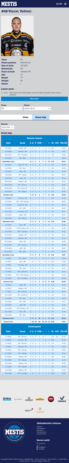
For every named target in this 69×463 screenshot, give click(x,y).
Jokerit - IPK (22, 148)
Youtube (41, 449)
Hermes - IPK (22, 151)
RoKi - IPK (23, 171)
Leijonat (39, 426)
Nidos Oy (47, 461)
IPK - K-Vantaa (22, 155)
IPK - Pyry (23, 168)
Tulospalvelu (41, 428)
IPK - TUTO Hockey (23, 201)
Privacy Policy (52, 459)
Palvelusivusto (41, 432)
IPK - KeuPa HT (22, 188)
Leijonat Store (41, 434)
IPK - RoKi (23, 158)
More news (34, 99)
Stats (25, 117)
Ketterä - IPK (23, 181)
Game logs (40, 117)
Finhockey (40, 430)
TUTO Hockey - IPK (23, 228)
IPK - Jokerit (22, 175)
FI (57, 4)
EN (61, 4)
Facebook (42, 443)
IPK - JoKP (22, 208)
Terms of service (41, 459)
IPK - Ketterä (23, 191)
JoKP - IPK (22, 178)
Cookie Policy (63, 459)
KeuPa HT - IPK (22, 165)
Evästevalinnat (25, 461)
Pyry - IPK (23, 225)
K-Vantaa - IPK (22, 211)
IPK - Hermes (22, 185)
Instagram (42, 447)
